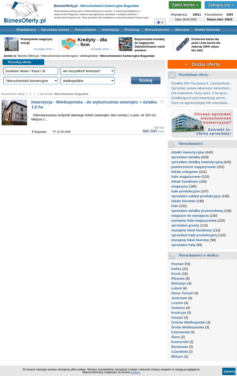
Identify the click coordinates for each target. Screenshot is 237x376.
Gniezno (178, 308)
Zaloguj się (220, 5)
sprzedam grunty (185, 225)
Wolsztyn (179, 283)
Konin (176, 274)
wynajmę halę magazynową (193, 220)
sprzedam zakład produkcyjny (196, 196)
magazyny (179, 186)
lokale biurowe (183, 201)
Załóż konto (185, 5)
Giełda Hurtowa (207, 29)
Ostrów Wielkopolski (188, 322)
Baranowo (179, 347)
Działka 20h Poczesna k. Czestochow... (201, 83)
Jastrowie (179, 298)
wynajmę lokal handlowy (191, 230)
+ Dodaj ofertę (202, 64)
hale (174, 206)
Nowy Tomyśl (182, 293)
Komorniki (179, 342)
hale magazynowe (186, 176)
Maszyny (182, 29)
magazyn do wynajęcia (190, 215)
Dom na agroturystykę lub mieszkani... (200, 103)
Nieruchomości (157, 29)
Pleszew (178, 278)
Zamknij (229, 371)
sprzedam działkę (185, 157)
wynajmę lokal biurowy (190, 240)
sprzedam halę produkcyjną (194, 235)
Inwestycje (110, 29)
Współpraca (26, 29)
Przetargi (132, 29)
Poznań (177, 264)
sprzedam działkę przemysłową (197, 211)
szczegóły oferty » (44, 49)
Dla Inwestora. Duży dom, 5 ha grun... (200, 93)
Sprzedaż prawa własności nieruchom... (201, 88)
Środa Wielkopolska (187, 327)
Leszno (177, 303)
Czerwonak (180, 332)
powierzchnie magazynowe (193, 167)
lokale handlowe (184, 181)
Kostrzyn (178, 312)
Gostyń (177, 317)
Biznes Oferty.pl (28, 56)
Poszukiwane (85, 29)
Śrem (175, 337)
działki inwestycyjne (187, 152)
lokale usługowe (184, 172)
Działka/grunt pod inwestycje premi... (199, 98)
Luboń (176, 288)
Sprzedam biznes (55, 29)
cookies (135, 372)
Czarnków (179, 351)
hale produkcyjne (185, 191)
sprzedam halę (183, 245)
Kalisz (176, 269)
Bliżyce (177, 356)
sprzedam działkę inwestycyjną (197, 162)
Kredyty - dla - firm (92, 42)
